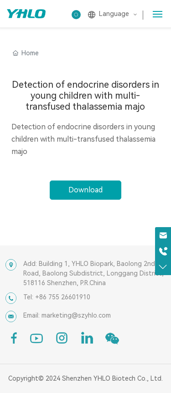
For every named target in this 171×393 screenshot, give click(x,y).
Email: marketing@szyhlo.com (67, 315)
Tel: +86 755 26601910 (56, 297)
